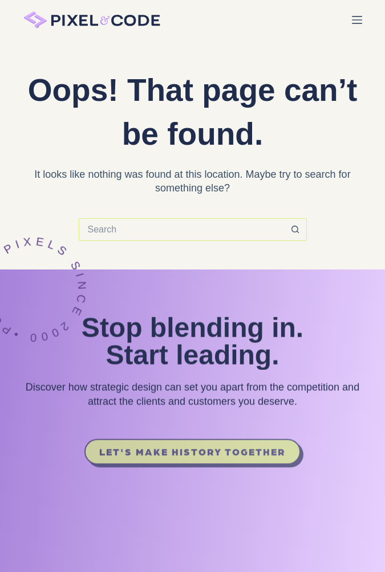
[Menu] (357, 20)
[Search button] (295, 229)
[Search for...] (181, 229)
